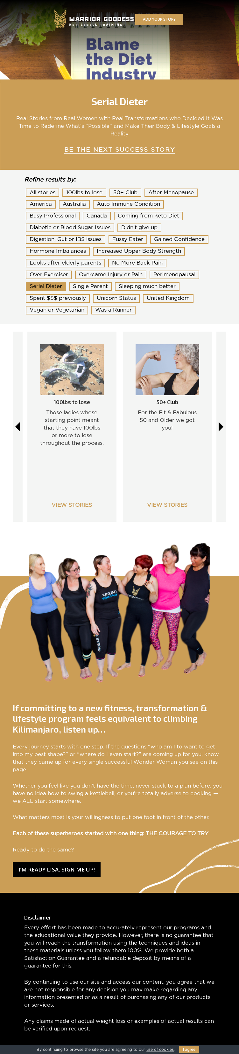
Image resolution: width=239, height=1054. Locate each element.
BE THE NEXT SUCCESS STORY (119, 150)
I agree (189, 1049)
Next (221, 427)
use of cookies (160, 1049)
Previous (18, 427)
